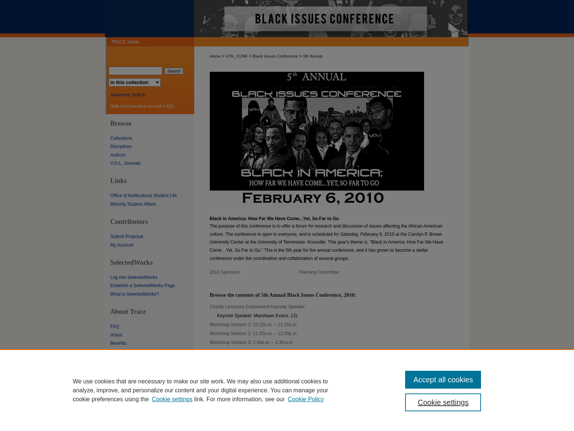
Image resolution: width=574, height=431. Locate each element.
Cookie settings (172, 399)
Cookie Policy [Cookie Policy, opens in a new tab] (306, 399)
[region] (287, 390)
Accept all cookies (443, 380)
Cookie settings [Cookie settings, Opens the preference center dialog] (443, 402)
